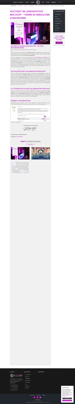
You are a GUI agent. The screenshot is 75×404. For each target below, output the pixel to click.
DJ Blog (27, 388)
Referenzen (27, 382)
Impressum (38, 395)
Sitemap (43, 395)
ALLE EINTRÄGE (58, 14)
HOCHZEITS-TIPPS (58, 21)
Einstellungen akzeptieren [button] (67, 400)
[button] (20, 153)
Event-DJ (27, 376)
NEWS (56, 16)
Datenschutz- (70, 394)
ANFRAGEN (59, 42)
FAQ (26, 384)
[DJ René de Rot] (38, 2)
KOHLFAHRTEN (57, 23)
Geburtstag (27, 380)
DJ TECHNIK (57, 28)
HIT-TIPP (56, 30)
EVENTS (56, 25)
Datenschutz (32, 395)
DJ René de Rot (20, 136)
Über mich (27, 386)
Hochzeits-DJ (28, 374)
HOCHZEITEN (57, 18)
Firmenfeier (27, 378)
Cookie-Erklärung (66, 395)
